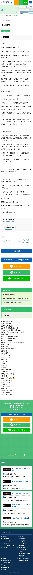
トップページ (5, 533)
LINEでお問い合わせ (23, 558)
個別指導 (4, 376)
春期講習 (4, 363)
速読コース (22, 551)
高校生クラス (5, 359)
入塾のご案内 (5, 386)
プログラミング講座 (7, 374)
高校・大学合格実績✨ (8, 378)
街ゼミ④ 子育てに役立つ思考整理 (12, 342)
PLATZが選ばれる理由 (9, 545)
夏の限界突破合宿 (7, 326)
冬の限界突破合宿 (7, 322)
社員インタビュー (7, 390)
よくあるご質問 (6, 382)
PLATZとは (4, 347)
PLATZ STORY (5, 539)
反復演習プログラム (7, 324)
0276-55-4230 (8, 229)
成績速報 (3, 558)
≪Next (3, 236)
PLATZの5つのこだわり (8, 349)
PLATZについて (6, 345)
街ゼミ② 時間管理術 (8, 338)
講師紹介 (4, 351)
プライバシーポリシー (8, 395)
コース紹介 (4, 353)
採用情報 (4, 388)
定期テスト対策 (6, 370)
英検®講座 (4, 334)
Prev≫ (30, 236)
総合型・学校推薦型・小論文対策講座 (13, 332)
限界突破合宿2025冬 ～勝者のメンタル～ (16, 298)
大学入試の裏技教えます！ (9, 328)
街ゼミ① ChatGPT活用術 (9, 336)
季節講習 (4, 361)
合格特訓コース (6, 372)
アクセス (4, 384)
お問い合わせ (5, 393)
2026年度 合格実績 (9, 295)
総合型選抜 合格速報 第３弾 (12, 302)
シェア (12, 36)
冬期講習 (4, 368)
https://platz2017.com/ (8, 221)
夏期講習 (4, 365)
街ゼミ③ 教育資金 (7, 340)
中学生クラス (5, 357)
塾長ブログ (5, 31)
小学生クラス (5, 355)
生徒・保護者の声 (7, 380)
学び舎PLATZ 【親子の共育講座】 (12, 330)
